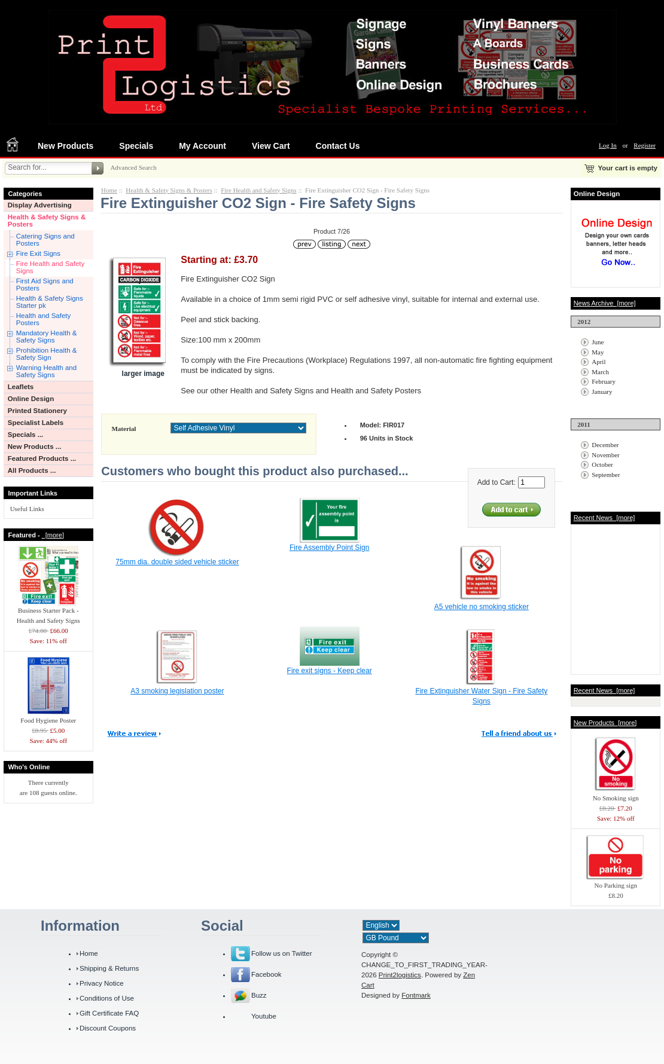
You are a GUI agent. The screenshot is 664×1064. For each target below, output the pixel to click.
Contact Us (338, 146)
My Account (202, 146)
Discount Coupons (108, 1028)
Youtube (263, 1016)
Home (109, 190)
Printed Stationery (37, 410)
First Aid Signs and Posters (45, 284)
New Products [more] (605, 722)
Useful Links (27, 508)
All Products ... (32, 470)
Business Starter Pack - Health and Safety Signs (48, 612)
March (600, 371)
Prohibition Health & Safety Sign (46, 354)
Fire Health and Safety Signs (50, 267)
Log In (608, 145)
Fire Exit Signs (38, 253)
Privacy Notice (102, 983)
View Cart (271, 146)
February (604, 381)
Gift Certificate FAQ (109, 1013)
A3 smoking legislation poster (177, 691)
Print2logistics (400, 975)
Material (123, 428)
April (598, 361)
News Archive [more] (605, 303)
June (598, 342)
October (602, 464)
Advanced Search (133, 167)
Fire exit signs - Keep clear (329, 670)
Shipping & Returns (109, 968)
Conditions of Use (107, 998)
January (602, 391)
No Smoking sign (615, 794)
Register (644, 145)
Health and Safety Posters (43, 319)
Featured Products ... (42, 458)
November (605, 454)
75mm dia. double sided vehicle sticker (177, 562)
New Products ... (35, 446)
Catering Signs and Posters (45, 240)
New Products (65, 146)
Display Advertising (40, 205)
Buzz (259, 995)
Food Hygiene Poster (48, 717)
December (605, 444)
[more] (53, 535)
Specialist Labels (35, 422)
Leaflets (21, 386)
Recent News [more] (604, 517)
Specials (136, 146)
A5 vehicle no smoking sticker (481, 607)
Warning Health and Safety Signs (46, 371)
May (598, 352)
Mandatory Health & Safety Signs (46, 336)
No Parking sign (615, 882)
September (606, 474)
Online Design (31, 398)
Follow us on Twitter (281, 953)
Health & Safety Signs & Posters (47, 220)
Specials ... (26, 434)
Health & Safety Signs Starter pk (49, 302)
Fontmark (416, 995)
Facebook (266, 974)
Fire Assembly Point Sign (329, 547)
